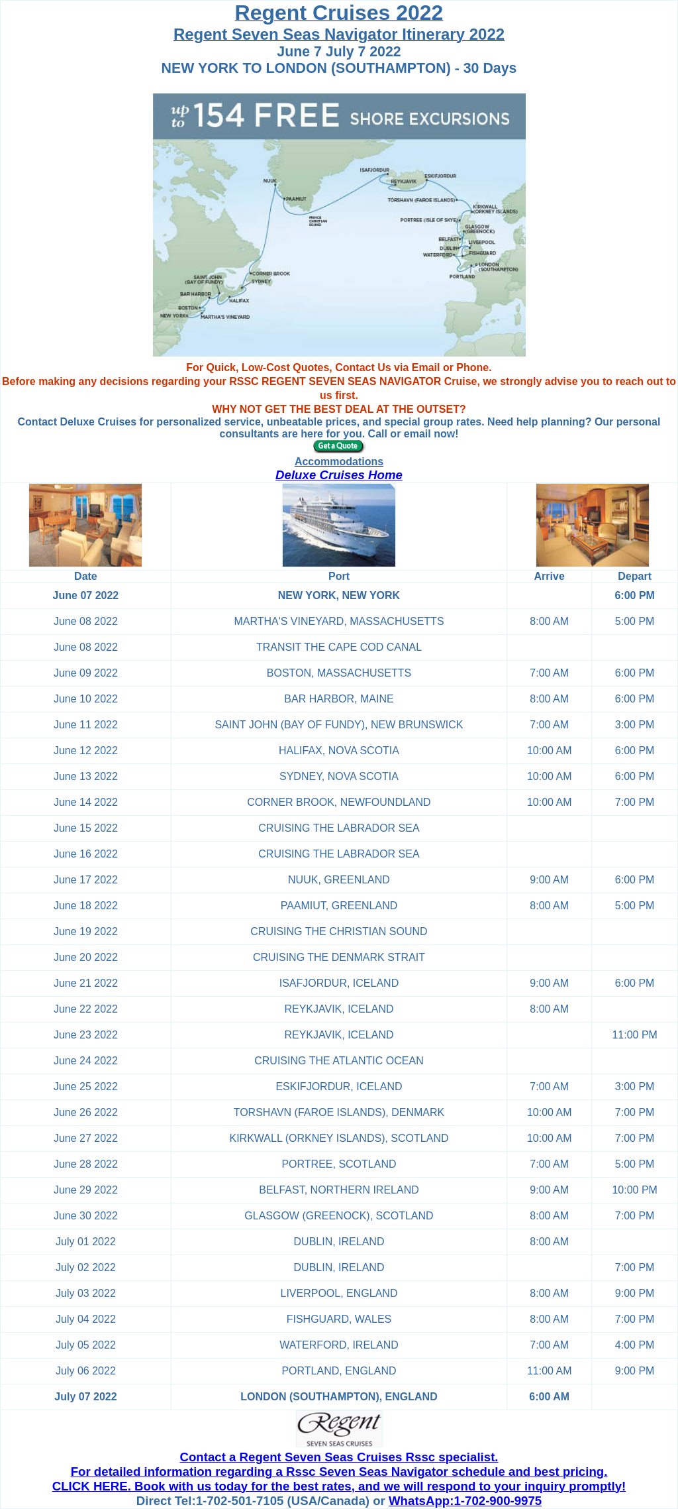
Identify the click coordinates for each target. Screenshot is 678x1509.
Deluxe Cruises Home (339, 475)
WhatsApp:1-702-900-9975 (465, 1501)
